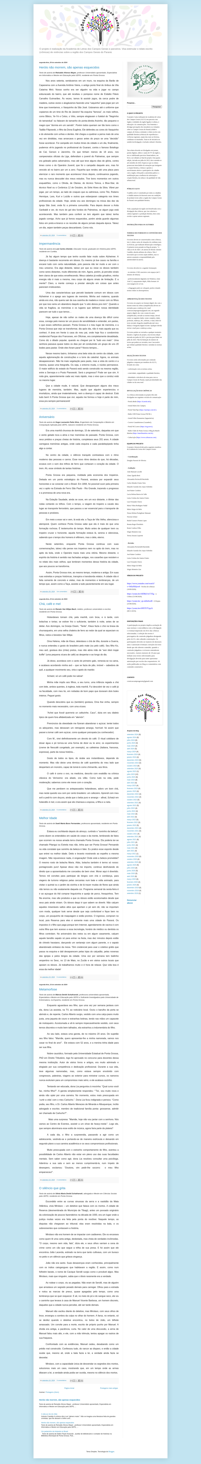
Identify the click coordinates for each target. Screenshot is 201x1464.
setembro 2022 (132, 803)
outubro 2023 (132, 766)
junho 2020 (131, 871)
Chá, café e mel (50, 604)
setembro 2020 (132, 862)
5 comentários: (62, 235)
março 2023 (131, 786)
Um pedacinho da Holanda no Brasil (54, 1431)
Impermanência (49, 243)
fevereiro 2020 (132, 882)
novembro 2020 (133, 856)
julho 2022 (131, 808)
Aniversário (46, 417)
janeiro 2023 (131, 791)
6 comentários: (62, 977)
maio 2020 (131, 873)
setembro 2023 (132, 769)
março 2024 (131, 752)
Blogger (111, 1452)
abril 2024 (130, 749)
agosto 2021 (131, 839)
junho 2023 (131, 777)
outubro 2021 (132, 834)
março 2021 (131, 854)
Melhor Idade (48, 818)
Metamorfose (48, 989)
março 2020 (131, 879)
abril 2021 (130, 851)
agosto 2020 (131, 865)
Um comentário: (62, 591)
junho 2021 (131, 845)
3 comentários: (62, 408)
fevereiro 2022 (132, 822)
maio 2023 (131, 780)
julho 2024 (131, 740)
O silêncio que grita (52, 1188)
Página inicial (69, 1388)
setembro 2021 (132, 837)
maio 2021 (131, 848)
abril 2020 (130, 876)
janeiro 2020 (131, 885)
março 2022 (131, 820)
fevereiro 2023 (132, 788)
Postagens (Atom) (52, 1392)
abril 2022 (130, 817)
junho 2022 (131, 811)
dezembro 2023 (133, 760)
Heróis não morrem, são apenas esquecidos (69, 67)
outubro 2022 (132, 800)
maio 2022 (131, 814)
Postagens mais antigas (109, 1388)
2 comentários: (62, 1180)
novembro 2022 (133, 797)
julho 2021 (131, 842)
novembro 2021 (133, 831)
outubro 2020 (132, 859)
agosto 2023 (131, 771)
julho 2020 (131, 868)
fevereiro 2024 (132, 754)
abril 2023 (130, 783)
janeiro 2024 (131, 757)
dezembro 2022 (133, 794)
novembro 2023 (133, 763)
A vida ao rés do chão (49, 1414)
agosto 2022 (131, 805)
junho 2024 (131, 743)
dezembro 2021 (133, 828)
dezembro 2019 (133, 888)
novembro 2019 (133, 891)
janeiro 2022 (131, 825)
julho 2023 (131, 774)
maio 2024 (131, 746)
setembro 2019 (132, 893)
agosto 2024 (131, 737)
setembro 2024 (132, 734)
